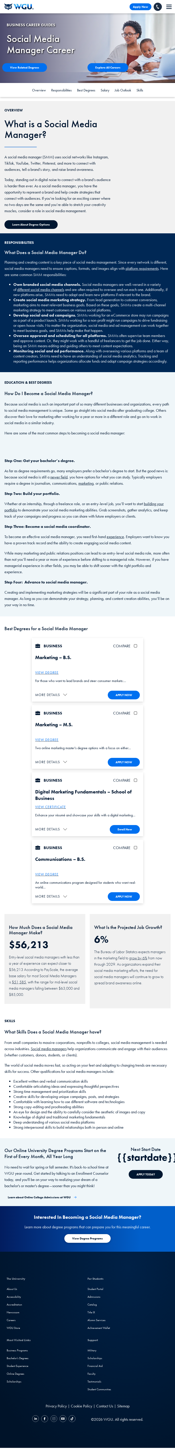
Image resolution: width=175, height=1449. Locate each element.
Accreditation (14, 1304)
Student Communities (99, 1388)
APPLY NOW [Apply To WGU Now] (124, 695)
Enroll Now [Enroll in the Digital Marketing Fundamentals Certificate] (125, 829)
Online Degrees (15, 1373)
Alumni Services (97, 1319)
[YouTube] (62, 1418)
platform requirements (142, 268)
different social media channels (40, 289)
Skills (139, 90)
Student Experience (17, 1365)
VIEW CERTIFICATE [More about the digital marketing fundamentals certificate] (50, 806)
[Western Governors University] (19, 6)
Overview (39, 90)
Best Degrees (86, 90)
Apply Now (140, 7)
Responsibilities (61, 90)
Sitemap (123, 1405)
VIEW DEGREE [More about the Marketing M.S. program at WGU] (47, 739)
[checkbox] (136, 645)
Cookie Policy (81, 1405)
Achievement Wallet (99, 1327)
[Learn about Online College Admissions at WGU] (42, 1196)
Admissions (94, 1296)
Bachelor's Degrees (17, 1357)
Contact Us (104, 1405)
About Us (12, 1288)
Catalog (92, 1304)
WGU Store (13, 1327)
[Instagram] (53, 1418)
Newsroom (13, 1311)
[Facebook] (44, 1418)
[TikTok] (71, 1418)
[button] (51, 694)
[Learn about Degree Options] (31, 224)
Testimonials (94, 1380)
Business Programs (17, 1349)
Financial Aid (95, 1365)
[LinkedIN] (36, 1418)
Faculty (92, 1373)
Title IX (91, 1311)
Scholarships (14, 1380)
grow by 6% (138, 956)
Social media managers (49, 1047)
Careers (11, 1319)
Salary (105, 90)
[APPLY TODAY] (146, 1173)
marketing (86, 483)
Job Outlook (123, 90)
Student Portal (95, 1288)
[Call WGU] (158, 7)
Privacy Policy (56, 1405)
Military (92, 1349)
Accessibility (14, 1296)
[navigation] (169, 7)
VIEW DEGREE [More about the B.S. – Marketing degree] (47, 672)
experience (115, 536)
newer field (58, 477)
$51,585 (19, 980)
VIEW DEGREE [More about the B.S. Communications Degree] (47, 873)
